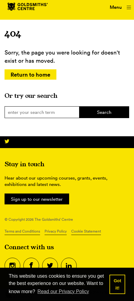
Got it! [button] (117, 284)
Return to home (30, 74)
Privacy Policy (56, 231)
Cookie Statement (86, 231)
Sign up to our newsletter (37, 199)
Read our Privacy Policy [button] (63, 291)
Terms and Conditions (22, 231)
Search (104, 112)
